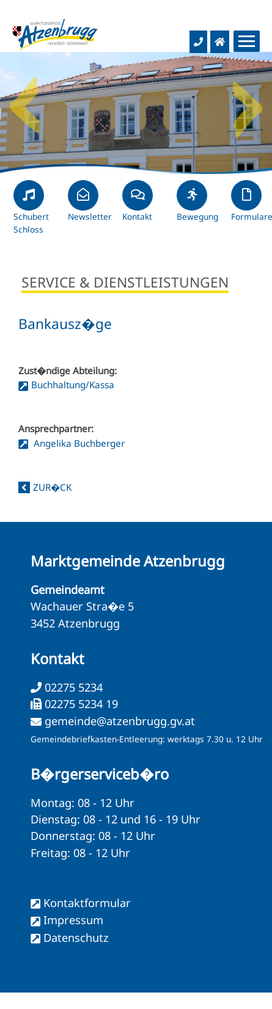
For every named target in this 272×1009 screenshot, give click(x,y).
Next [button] (247, 100)
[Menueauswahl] (246, 41)
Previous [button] (24, 100)
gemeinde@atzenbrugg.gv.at (120, 721)
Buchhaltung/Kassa (72, 384)
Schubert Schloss (31, 212)
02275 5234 (72, 687)
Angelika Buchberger (78, 443)
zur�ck (52, 487)
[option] (136, 113)
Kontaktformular (87, 902)
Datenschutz (76, 937)
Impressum (73, 920)
